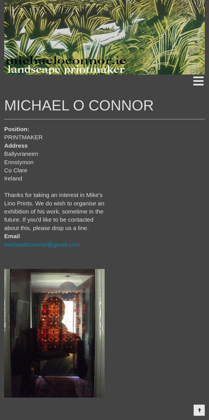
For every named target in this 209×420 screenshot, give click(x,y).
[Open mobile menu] (198, 81)
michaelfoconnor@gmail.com (42, 244)
